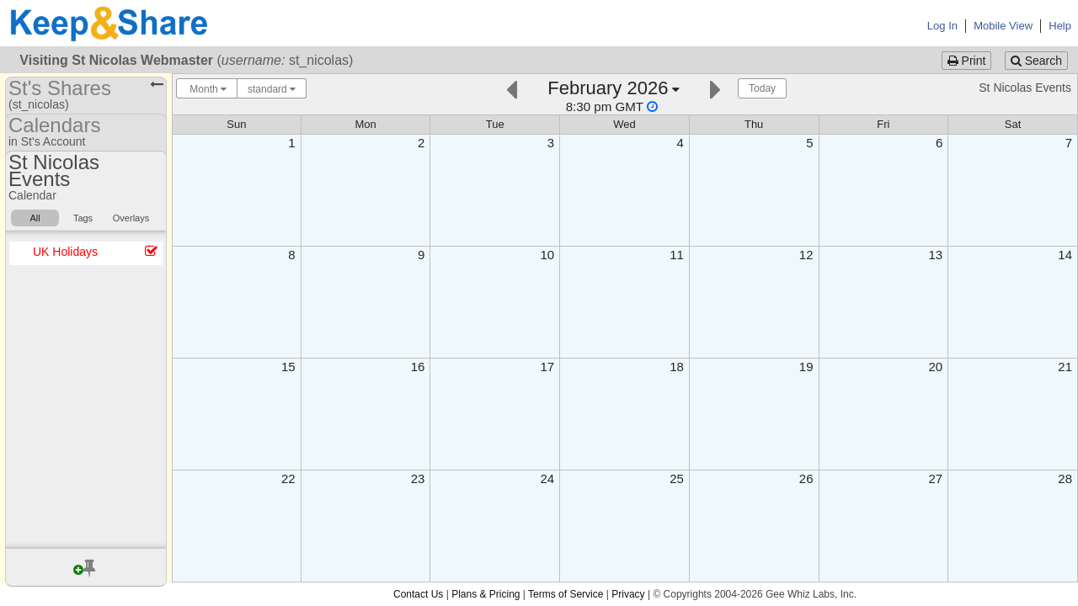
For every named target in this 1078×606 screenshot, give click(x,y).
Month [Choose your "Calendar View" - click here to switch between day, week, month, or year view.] (207, 89)
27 (936, 478)
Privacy (627, 594)
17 (547, 366)
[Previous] (511, 88)
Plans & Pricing (485, 594)
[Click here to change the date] (613, 95)
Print (966, 60)
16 (418, 366)
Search (1036, 60)
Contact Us (418, 594)
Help (1060, 25)
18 (677, 366)
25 (677, 478)
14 (1065, 254)
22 (288, 478)
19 (806, 366)
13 (936, 254)
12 (806, 254)
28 (1065, 478)
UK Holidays (65, 251)
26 (806, 478)
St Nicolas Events (1025, 87)
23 (418, 478)
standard (272, 89)
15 (288, 366)
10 (547, 254)
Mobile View (1003, 25)
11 (677, 254)
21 (1065, 366)
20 (936, 366)
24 (547, 478)
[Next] (715, 88)
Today (762, 88)
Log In (942, 25)
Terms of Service (565, 594)
